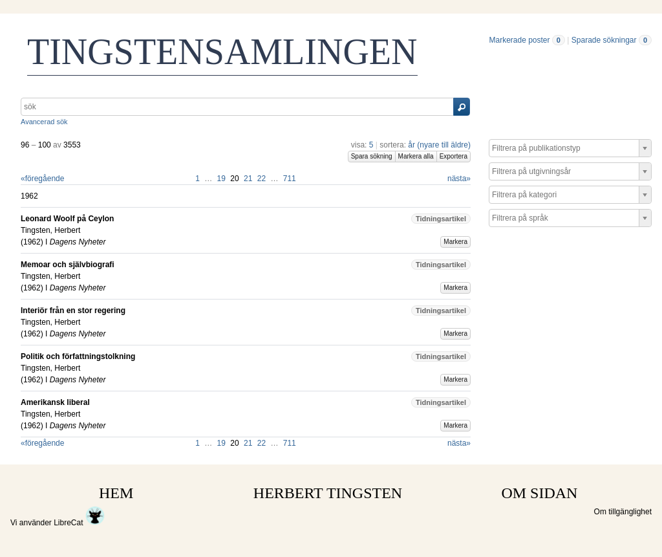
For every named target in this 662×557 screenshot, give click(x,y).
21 (248, 178)
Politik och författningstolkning (78, 356)
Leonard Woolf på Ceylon (67, 218)
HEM (116, 493)
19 (221, 178)
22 (261, 178)
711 (289, 178)
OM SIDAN (539, 493)
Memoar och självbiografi (67, 264)
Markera (455, 241)
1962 (32, 241)
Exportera (453, 156)
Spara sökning (371, 156)
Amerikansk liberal (55, 402)
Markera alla (416, 156)
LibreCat (79, 522)
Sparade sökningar (604, 40)
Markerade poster (519, 40)
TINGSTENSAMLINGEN (222, 52)
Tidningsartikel (441, 219)
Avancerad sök (44, 122)
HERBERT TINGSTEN (327, 493)
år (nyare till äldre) (439, 144)
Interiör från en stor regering (73, 310)
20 (234, 178)
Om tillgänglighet (623, 511)
